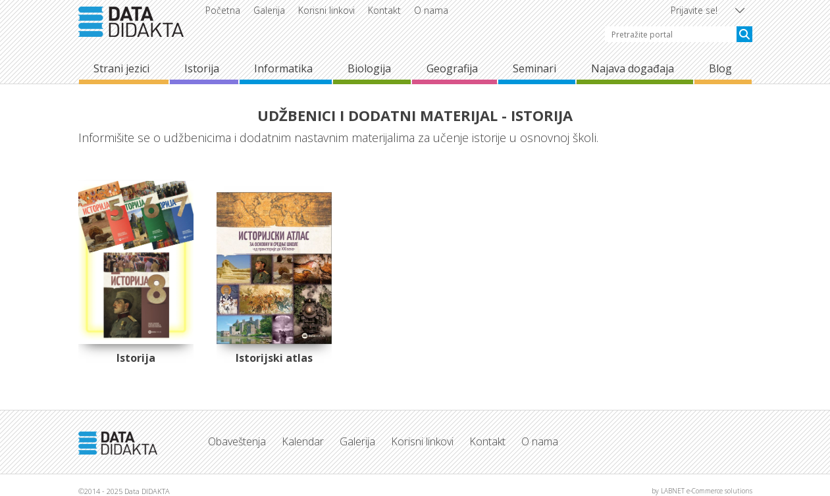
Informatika (283, 68)
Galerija (269, 10)
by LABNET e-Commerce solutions (702, 490)
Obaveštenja (237, 441)
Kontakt (384, 10)
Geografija (452, 68)
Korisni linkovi (326, 10)
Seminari (534, 68)
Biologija (369, 68)
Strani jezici (121, 68)
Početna (222, 10)
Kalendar (303, 441)
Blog (720, 68)
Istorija (201, 68)
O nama (431, 10)
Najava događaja (632, 68)
